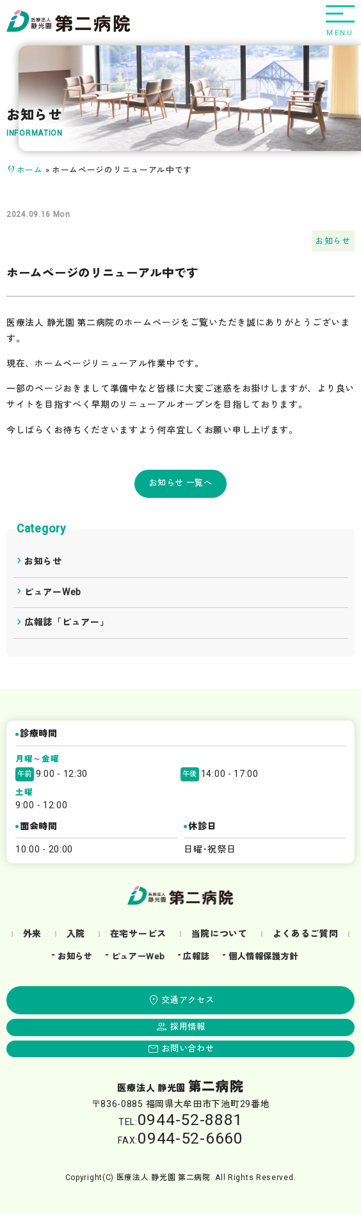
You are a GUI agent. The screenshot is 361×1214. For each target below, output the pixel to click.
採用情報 (187, 1027)
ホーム (30, 170)
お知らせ (333, 241)
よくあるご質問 (306, 934)
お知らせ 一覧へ (180, 483)
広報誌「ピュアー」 (66, 622)
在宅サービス (138, 934)
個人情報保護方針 (264, 956)
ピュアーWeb (52, 592)
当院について (219, 934)
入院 (76, 934)
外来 (32, 934)
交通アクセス (187, 1000)
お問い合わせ (187, 1048)
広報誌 (196, 956)
